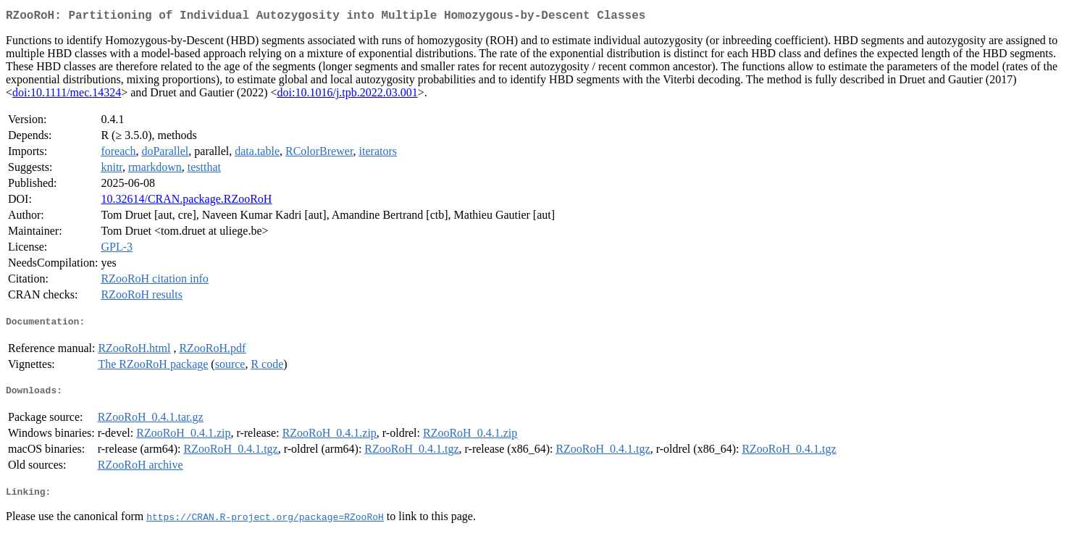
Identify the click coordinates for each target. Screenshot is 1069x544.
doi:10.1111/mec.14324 (66, 95)
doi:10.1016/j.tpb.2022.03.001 (347, 95)
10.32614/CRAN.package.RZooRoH (186, 202)
